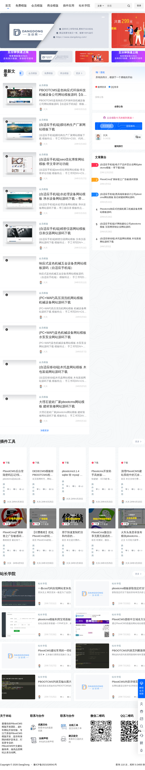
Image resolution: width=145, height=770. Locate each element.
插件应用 (68, 5)
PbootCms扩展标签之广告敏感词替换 (13, 536)
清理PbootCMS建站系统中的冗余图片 (131, 475)
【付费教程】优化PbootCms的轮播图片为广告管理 (42, 536)
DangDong (23, 764)
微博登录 (102, 87)
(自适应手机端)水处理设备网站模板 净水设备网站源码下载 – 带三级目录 (62, 198)
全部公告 (118, 106)
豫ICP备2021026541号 (45, 764)
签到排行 (118, 146)
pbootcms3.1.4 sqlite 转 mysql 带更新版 (72, 475)
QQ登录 (114, 87)
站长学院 (84, 5)
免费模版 (21, 5)
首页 (8, 5)
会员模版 (37, 5)
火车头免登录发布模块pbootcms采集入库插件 (131, 536)
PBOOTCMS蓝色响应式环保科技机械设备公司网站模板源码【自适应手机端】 (63, 94)
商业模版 (52, 5)
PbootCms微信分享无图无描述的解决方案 (102, 536)
